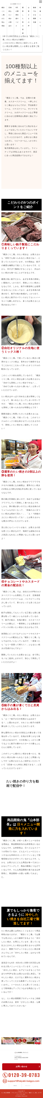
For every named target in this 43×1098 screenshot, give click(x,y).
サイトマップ (27, 1085)
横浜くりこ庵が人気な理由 (3, 17)
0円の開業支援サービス (17, 17)
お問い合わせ (21, 1066)
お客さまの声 (28, 17)
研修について (40, 17)
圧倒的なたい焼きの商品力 (10, 17)
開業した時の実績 (23, 20)
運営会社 (15, 1085)
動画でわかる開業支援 (34, 15)
